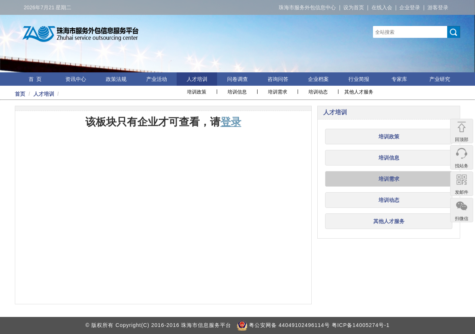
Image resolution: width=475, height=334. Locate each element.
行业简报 (358, 79)
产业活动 (156, 79)
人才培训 (197, 79)
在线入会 (381, 7)
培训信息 (237, 92)
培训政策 (196, 92)
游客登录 (438, 7)
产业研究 (439, 79)
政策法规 (116, 79)
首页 (20, 94)
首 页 (35, 79)
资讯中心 (75, 79)
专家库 (399, 79)
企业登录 (409, 7)
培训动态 (318, 92)
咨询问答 (278, 79)
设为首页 (353, 7)
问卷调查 (237, 79)
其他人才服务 (358, 92)
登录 (230, 122)
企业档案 (318, 79)
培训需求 (277, 92)
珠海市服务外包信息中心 (307, 7)
